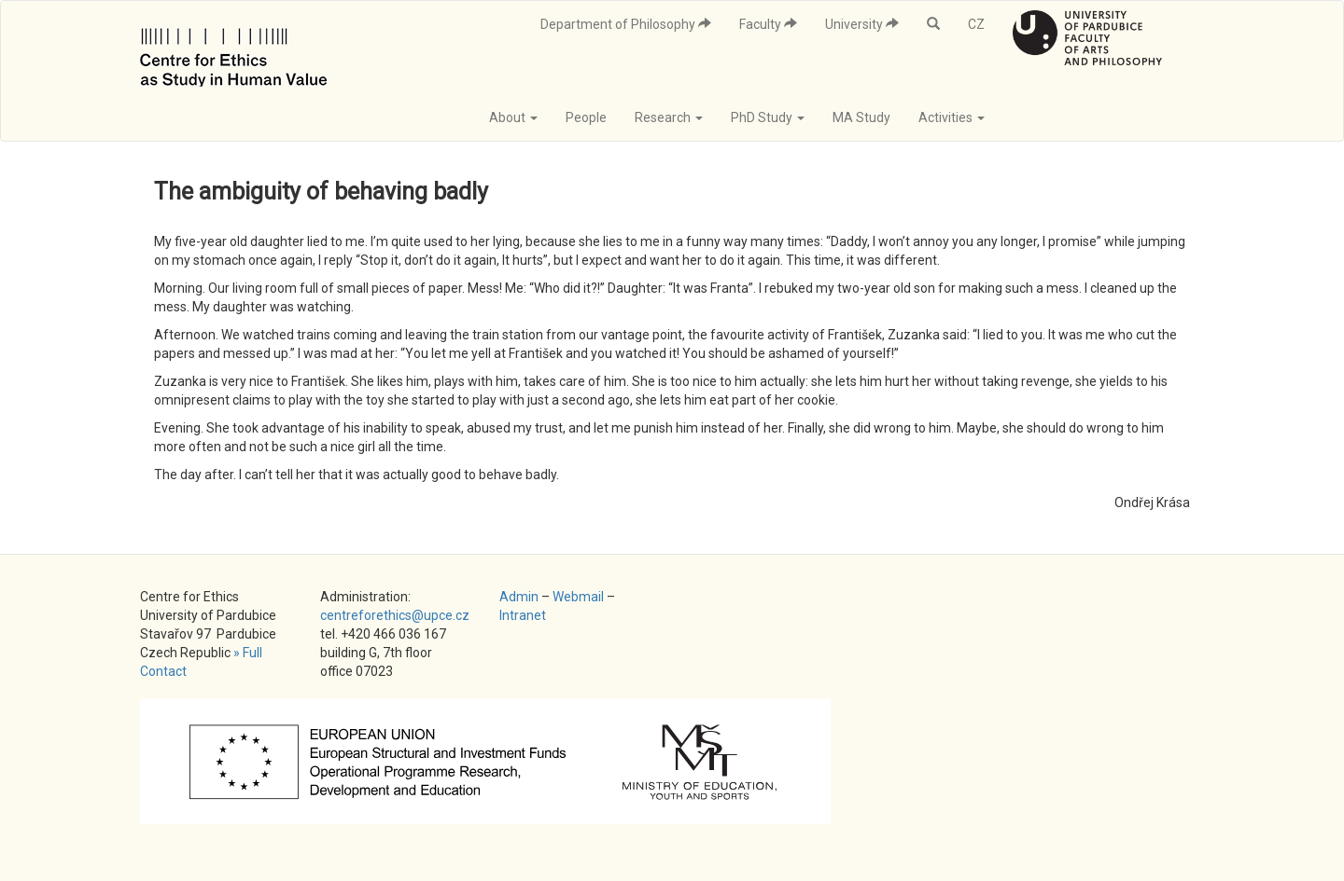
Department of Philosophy (625, 24)
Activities (951, 117)
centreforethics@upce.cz (394, 615)
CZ (976, 24)
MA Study (861, 117)
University (862, 24)
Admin (519, 596)
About (513, 117)
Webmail (578, 596)
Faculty (768, 24)
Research (669, 117)
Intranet (522, 615)
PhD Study (768, 117)
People (586, 117)
